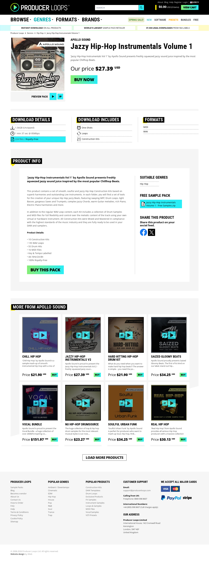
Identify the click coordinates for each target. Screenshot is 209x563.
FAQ (12, 506)
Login (185, 2)
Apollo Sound (80, 39)
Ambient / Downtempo (58, 487)
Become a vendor (19, 493)
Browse (20, 20)
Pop (50, 503)
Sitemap (14, 521)
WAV (145, 131)
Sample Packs (17, 487)
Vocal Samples (92, 512)
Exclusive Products (94, 496)
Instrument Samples (95, 503)
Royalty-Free (32, 139)
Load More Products (104, 457)
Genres (42, 20)
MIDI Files (90, 509)
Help (171, 2)
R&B (50, 506)
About (160, 2)
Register (178, 2)
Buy (54, 374)
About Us (15, 496)
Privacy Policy (17, 515)
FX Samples (91, 499)
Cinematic (52, 490)
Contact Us (16, 499)
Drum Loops (91, 493)
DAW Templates (93, 490)
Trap (50, 515)
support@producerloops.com (137, 490)
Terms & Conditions (20, 512)
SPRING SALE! (136, 19)
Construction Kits (94, 487)
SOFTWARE (160, 19)
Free (195, 19)
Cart (189, 7)
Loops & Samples (93, 506)
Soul (50, 509)
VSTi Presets (91, 515)
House (51, 499)
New (149, 19)
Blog (166, 2)
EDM (50, 493)
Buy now (84, 79)
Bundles (186, 19)
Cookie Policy (17, 518)
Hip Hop (144, 183)
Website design (17, 554)
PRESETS (173, 19)
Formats (66, 20)
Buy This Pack (45, 270)
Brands (91, 20)
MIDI (145, 127)
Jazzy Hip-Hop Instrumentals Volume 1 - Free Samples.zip (161, 204)
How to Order (17, 503)
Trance (51, 512)
